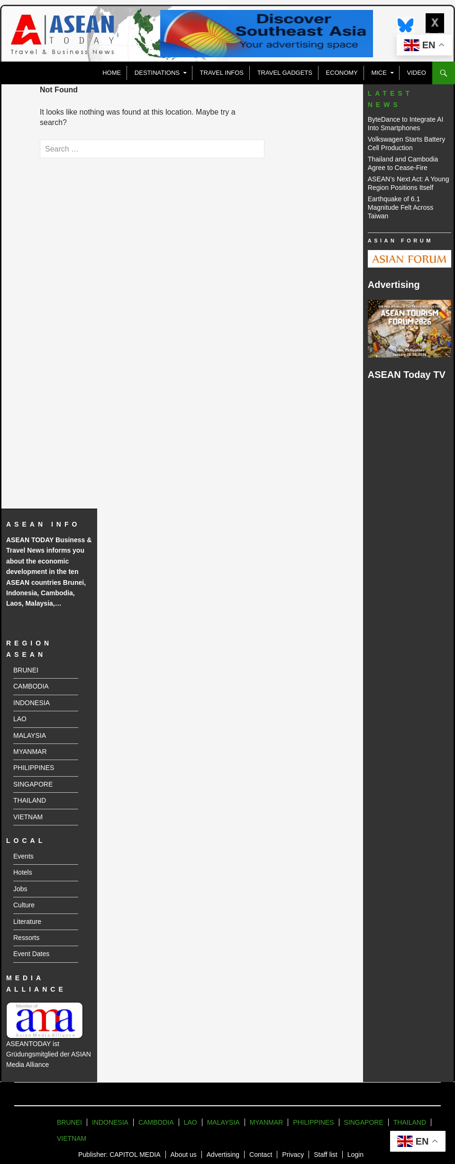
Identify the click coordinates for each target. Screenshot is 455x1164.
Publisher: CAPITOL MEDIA (119, 1154)
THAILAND (29, 800)
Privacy (293, 1154)
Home (111, 72)
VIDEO (416, 72)
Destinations (157, 72)
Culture (24, 905)
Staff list (325, 1154)
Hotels (22, 872)
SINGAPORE (33, 784)
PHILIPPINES (33, 767)
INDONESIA (31, 703)
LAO (20, 719)
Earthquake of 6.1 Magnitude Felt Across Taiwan (401, 207)
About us (184, 1154)
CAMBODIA (31, 686)
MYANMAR (30, 751)
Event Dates (31, 954)
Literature (27, 921)
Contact (260, 1154)
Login (355, 1154)
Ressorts (26, 937)
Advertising (223, 1154)
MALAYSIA (29, 735)
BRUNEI (25, 670)
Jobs (20, 889)
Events (23, 856)
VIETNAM (28, 817)
